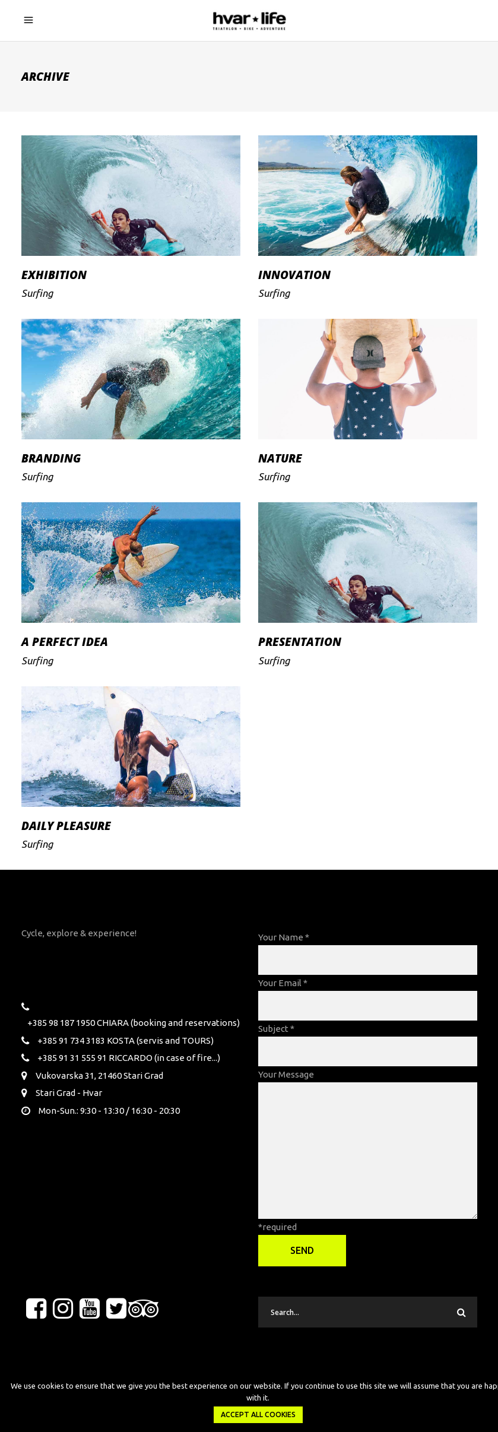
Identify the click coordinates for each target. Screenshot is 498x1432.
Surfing (37, 293)
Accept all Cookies (258, 1414)
